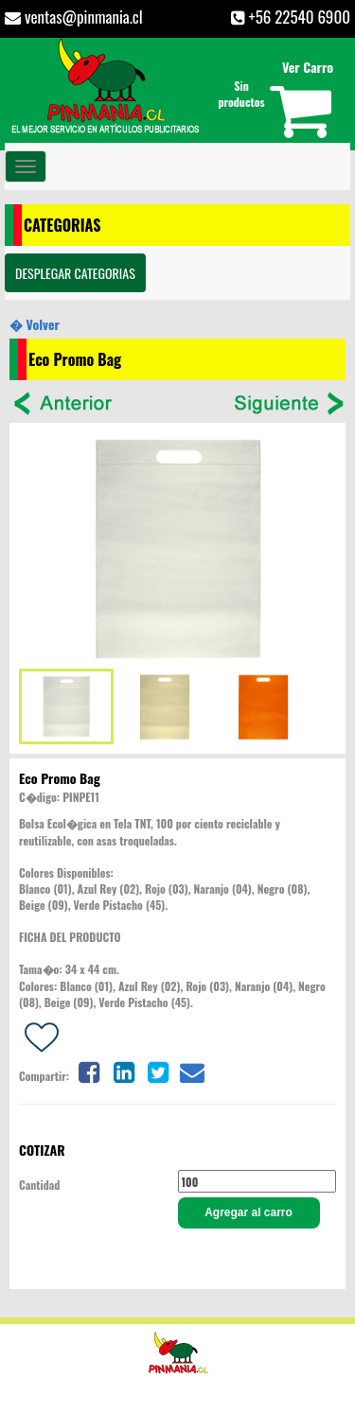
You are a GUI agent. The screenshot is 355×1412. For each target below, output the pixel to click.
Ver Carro (307, 67)
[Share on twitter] (158, 1070)
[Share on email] (192, 1070)
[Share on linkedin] (124, 1070)
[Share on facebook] (89, 1070)
